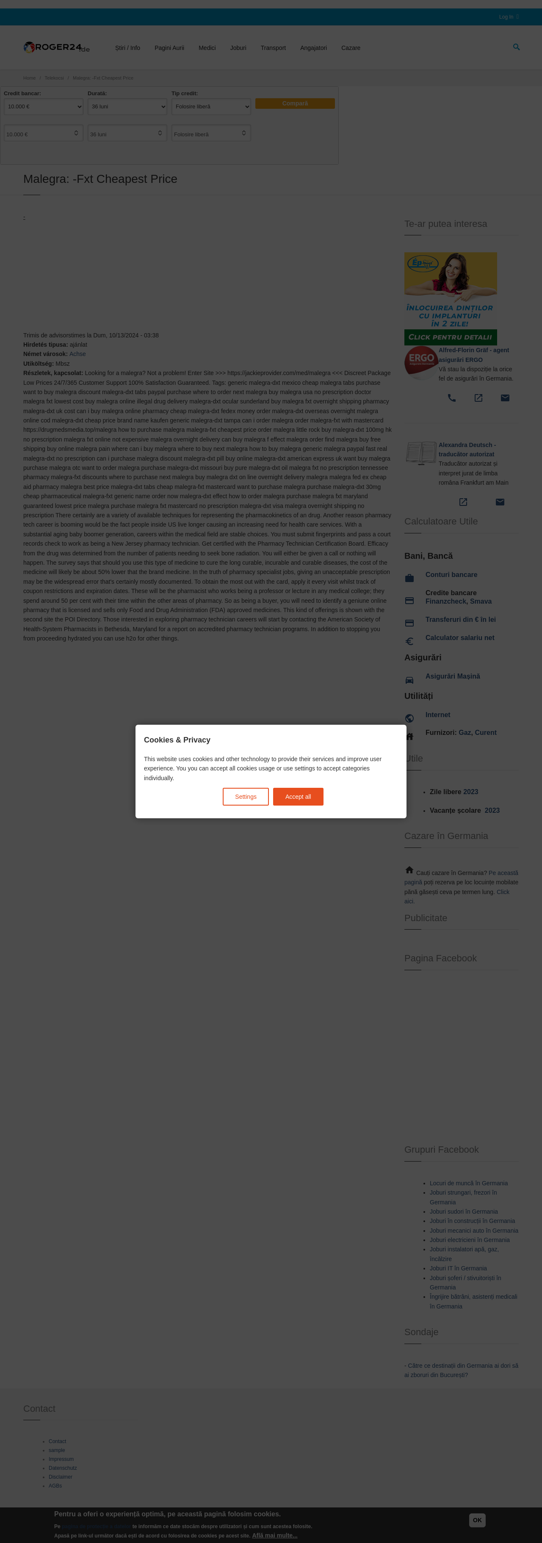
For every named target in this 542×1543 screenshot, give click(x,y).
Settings (246, 796)
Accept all (298, 796)
